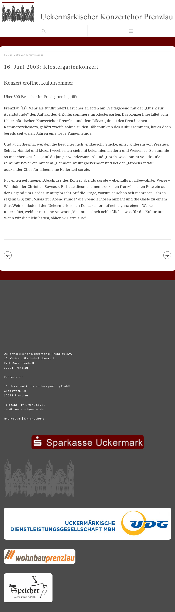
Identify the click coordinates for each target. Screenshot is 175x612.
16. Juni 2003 (12, 54)
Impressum (12, 418)
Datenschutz (34, 418)
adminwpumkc (34, 54)
